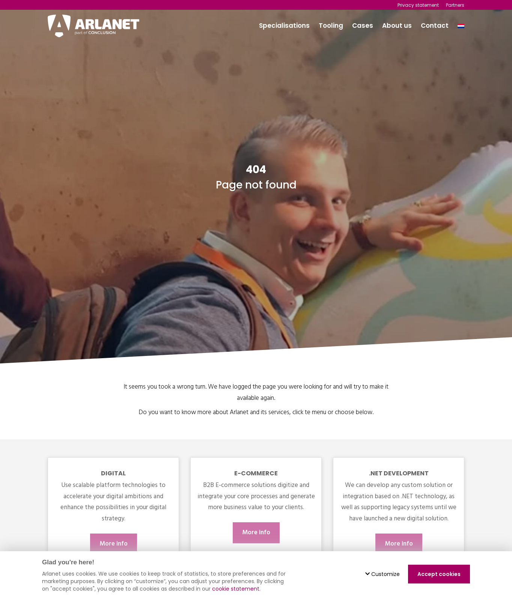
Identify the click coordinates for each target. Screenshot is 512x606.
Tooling (331, 25)
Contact (435, 25)
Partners (455, 5)
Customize (382, 574)
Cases (362, 25)
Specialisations (284, 25)
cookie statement (235, 588)
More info (113, 544)
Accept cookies (439, 574)
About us (397, 25)
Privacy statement (418, 5)
